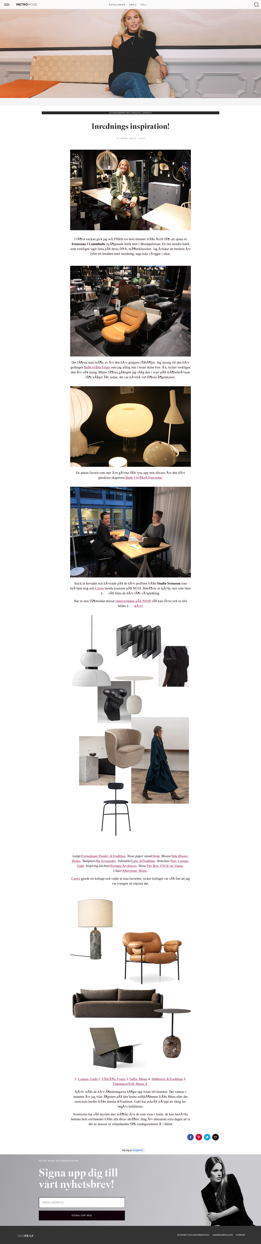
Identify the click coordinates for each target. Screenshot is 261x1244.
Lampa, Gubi (88, 1079)
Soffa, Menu (138, 1079)
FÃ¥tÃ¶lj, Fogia (114, 1079)
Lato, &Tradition (143, 861)
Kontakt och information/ (193, 1234)
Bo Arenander (106, 861)
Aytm (156, 856)
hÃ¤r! (138, 606)
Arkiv (133, 5)
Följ (143, 5)
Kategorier (117, 5)
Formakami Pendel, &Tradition (103, 856)
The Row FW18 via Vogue (165, 866)
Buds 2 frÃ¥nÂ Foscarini (144, 477)
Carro (99, 588)
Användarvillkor (223, 1234)
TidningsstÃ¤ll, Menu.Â (130, 1084)
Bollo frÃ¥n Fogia (97, 367)
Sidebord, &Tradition (167, 1079)
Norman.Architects (123, 866)
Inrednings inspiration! (130, 127)
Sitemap (240, 1234)
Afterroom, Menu (134, 871)
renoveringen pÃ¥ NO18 (133, 601)
